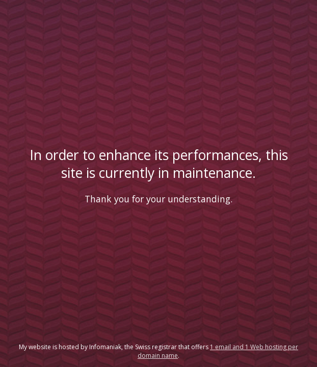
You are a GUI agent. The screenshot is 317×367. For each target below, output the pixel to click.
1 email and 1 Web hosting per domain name (218, 351)
